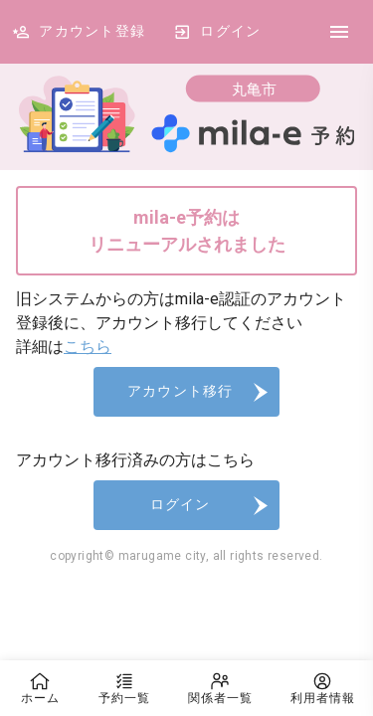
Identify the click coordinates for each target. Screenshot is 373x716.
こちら (87, 346)
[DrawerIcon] (339, 32)
